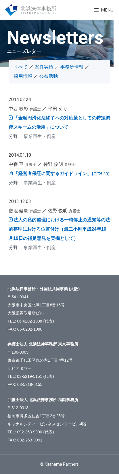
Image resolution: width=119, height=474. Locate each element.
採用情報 (23, 76)
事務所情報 (71, 67)
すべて (21, 67)
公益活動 (48, 76)
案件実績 (44, 67)
